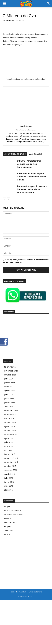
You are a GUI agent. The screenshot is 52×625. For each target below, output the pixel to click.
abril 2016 (8, 490)
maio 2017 (8, 446)
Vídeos (7, 534)
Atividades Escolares (13, 510)
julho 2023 (8, 394)
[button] (4, 3)
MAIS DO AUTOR (35, 154)
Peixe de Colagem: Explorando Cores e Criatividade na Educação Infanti (32, 189)
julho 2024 (8, 378)
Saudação (8, 530)
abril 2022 (8, 406)
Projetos (7, 526)
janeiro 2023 (9, 402)
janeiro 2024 (9, 382)
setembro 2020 (10, 414)
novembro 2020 (11, 410)
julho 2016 (8, 478)
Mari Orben (10, 20)
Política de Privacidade (18, 592)
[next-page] (8, 199)
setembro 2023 (10, 386)
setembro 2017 (10, 434)
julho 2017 (8, 442)
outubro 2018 (10, 430)
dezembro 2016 (11, 458)
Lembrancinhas (10, 522)
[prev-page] (4, 199)
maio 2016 (8, 486)
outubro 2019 (10, 422)
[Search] (48, 3)
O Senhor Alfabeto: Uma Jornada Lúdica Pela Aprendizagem (29, 164)
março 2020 (9, 418)
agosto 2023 (9, 390)
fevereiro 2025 (10, 367)
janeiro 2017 (9, 454)
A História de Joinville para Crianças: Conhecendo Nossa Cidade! (31, 176)
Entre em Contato (35, 592)
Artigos (7, 506)
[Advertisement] (26, 335)
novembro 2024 (11, 371)
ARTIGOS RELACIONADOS (15, 154)
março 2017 (9, 450)
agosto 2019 (9, 426)
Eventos (7, 518)
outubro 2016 (10, 466)
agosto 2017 (9, 438)
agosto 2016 (9, 474)
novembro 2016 (11, 462)
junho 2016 (9, 482)
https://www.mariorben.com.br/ (26, 130)
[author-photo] (26, 122)
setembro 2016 (10, 470)
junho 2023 (9, 398)
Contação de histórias (13, 514)
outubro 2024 (10, 374)
